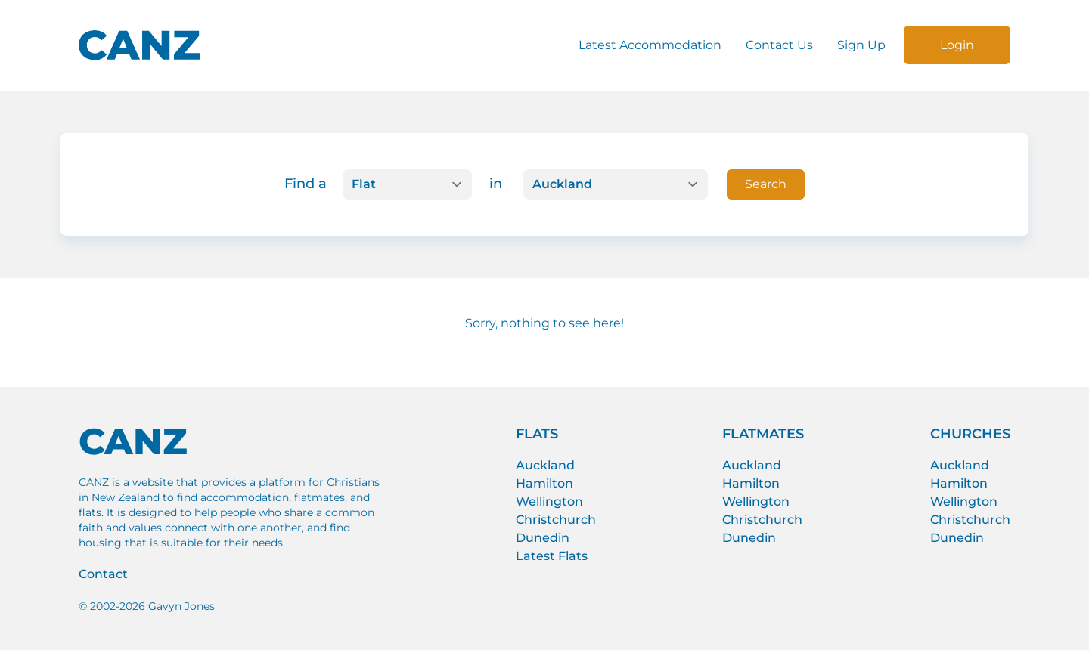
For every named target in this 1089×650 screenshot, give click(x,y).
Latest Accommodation (650, 45)
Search (765, 184)
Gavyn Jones (181, 606)
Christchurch (556, 519)
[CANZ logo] (139, 45)
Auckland (545, 465)
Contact (103, 574)
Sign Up (861, 45)
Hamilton (544, 483)
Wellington (549, 501)
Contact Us (779, 45)
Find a (305, 183)
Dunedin (542, 538)
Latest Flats (552, 556)
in (495, 183)
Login (957, 45)
